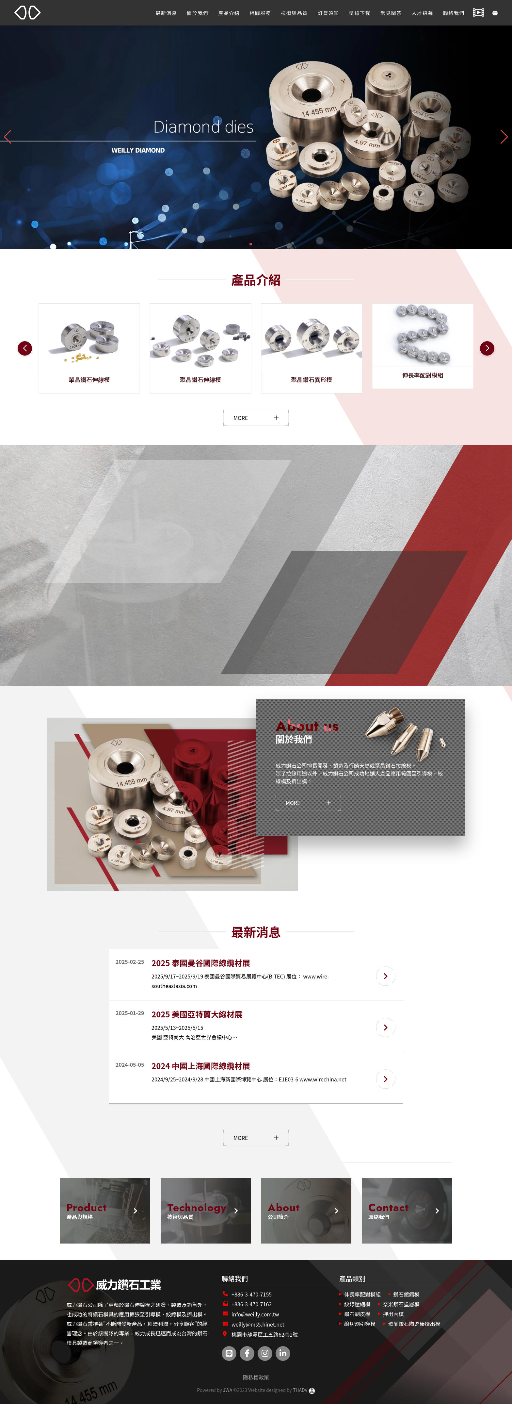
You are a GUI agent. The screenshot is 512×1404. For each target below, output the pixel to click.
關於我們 (197, 12)
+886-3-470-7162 (252, 1304)
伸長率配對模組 (362, 1294)
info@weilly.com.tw (255, 1314)
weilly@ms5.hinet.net (258, 1324)
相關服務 (260, 12)
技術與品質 (294, 12)
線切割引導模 (360, 1324)
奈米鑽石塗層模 (401, 1304)
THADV (300, 1390)
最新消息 (166, 12)
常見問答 (391, 12)
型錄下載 (360, 12)
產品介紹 (229, 12)
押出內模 (393, 1314)
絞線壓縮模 (357, 1304)
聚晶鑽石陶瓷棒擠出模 (414, 1324)
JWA (227, 1390)
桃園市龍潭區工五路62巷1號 (265, 1334)
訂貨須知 (328, 12)
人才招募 (422, 12)
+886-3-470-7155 (252, 1294)
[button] (245, 244)
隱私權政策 (256, 1377)
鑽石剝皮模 (357, 1314)
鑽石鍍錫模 (406, 1294)
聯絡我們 (454, 12)
